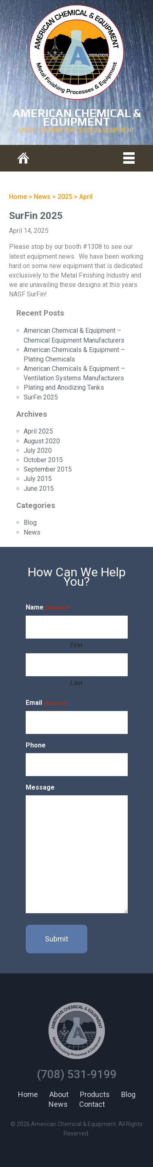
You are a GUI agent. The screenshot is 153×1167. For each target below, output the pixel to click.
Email (46, 703)
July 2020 (38, 450)
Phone (36, 745)
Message (40, 787)
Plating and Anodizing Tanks (64, 387)
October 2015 (43, 460)
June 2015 (39, 488)
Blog (30, 522)
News (32, 532)
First (76, 645)
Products (95, 1094)
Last (76, 682)
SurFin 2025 (36, 215)
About (59, 1094)
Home (28, 1094)
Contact (92, 1104)
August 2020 (42, 441)
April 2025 (38, 431)
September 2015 (48, 469)
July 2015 (38, 479)
